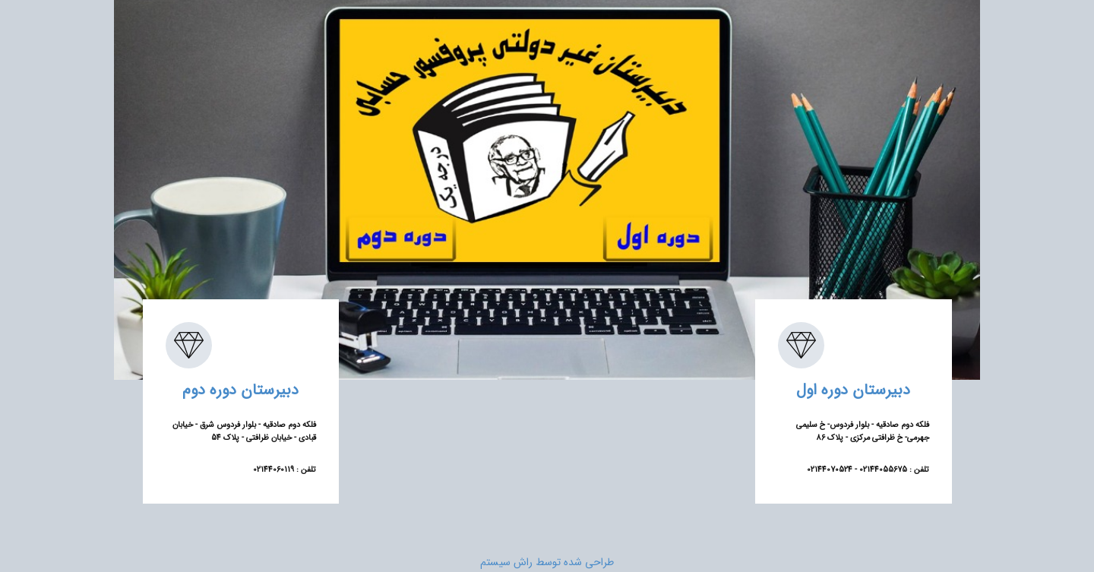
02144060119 (273, 469)
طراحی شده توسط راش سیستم (547, 562)
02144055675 (882, 469)
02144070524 (829, 469)
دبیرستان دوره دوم (240, 390)
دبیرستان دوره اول (853, 390)
